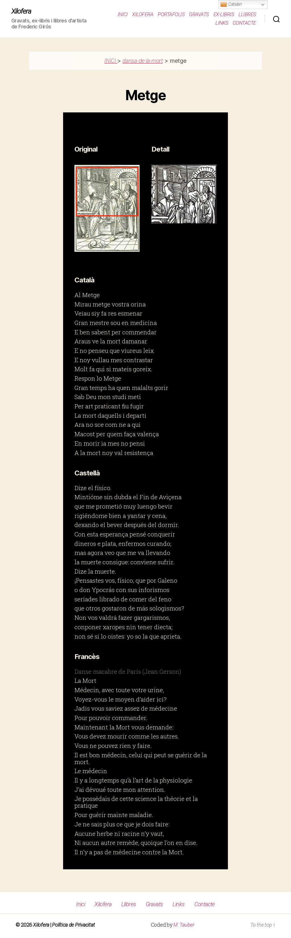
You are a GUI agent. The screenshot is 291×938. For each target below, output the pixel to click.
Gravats (199, 14)
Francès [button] (86, 656)
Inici (123, 14)
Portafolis (171, 14)
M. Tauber (183, 925)
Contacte (244, 23)
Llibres (247, 14)
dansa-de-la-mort (142, 60)
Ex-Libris (223, 14)
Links (221, 23)
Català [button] (84, 280)
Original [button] (85, 149)
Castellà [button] (87, 473)
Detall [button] (160, 149)
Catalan (231, 4)
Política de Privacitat (73, 925)
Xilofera (21, 11)
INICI (110, 60)
